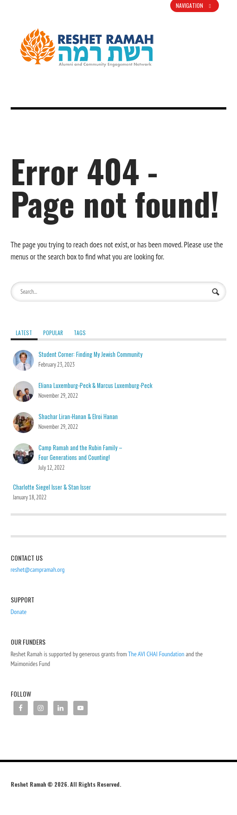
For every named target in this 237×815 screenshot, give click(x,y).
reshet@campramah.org (38, 569)
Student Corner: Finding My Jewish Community (90, 354)
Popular (53, 332)
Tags (80, 332)
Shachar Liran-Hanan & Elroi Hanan (78, 416)
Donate (19, 612)
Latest (24, 332)
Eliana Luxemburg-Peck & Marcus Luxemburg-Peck (95, 385)
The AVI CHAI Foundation (156, 654)
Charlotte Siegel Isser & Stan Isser (52, 487)
